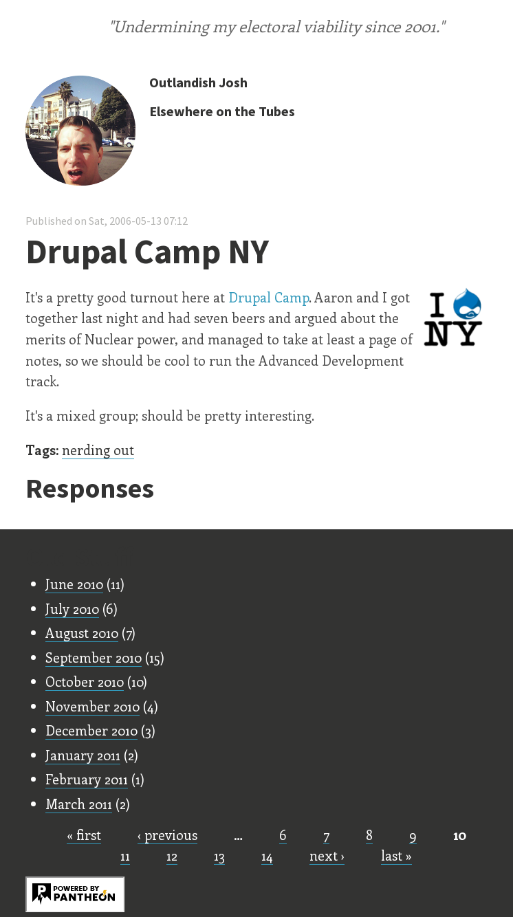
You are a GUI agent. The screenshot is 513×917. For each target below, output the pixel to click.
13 (219, 855)
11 (125, 855)
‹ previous (167, 834)
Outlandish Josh (198, 82)
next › (327, 855)
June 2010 (74, 584)
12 (171, 855)
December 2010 (91, 730)
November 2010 (92, 706)
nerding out (98, 449)
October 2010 (84, 681)
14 (267, 855)
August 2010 (81, 632)
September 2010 (93, 657)
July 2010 (72, 608)
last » (396, 855)
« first (84, 834)
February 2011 (86, 779)
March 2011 (78, 804)
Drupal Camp (268, 297)
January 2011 (82, 755)
